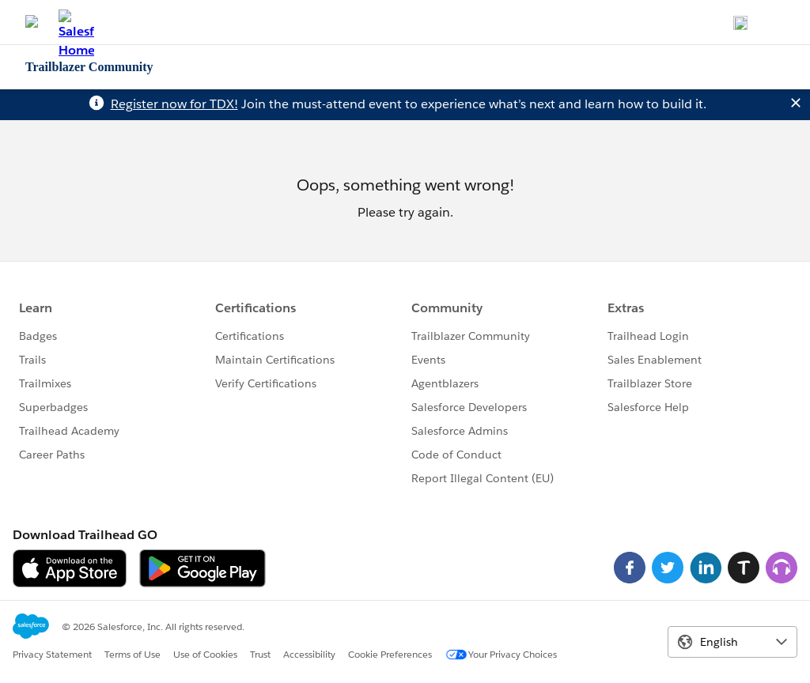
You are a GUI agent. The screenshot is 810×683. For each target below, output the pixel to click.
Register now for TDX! (174, 104)
